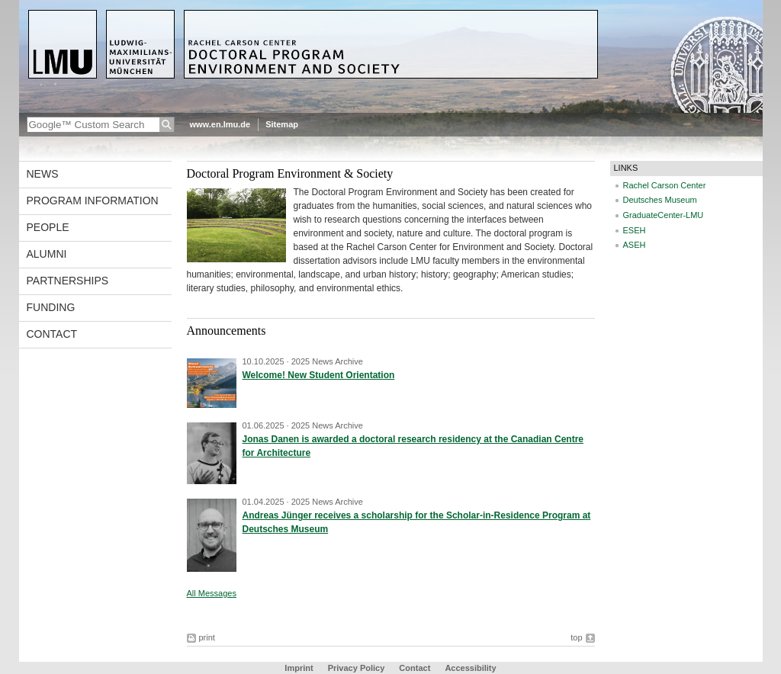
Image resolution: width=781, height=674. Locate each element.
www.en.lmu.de (220, 124)
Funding (51, 307)
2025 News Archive (327, 361)
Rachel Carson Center (664, 185)
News (43, 174)
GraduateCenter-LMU (663, 215)
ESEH (634, 230)
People (48, 227)
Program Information (93, 200)
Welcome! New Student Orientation (319, 375)
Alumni (47, 254)
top (576, 637)
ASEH (634, 244)
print (207, 637)
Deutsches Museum (660, 199)
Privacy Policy (356, 667)
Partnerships (68, 280)
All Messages (211, 593)
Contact (52, 334)
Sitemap (281, 124)
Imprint (298, 667)
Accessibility (470, 667)
